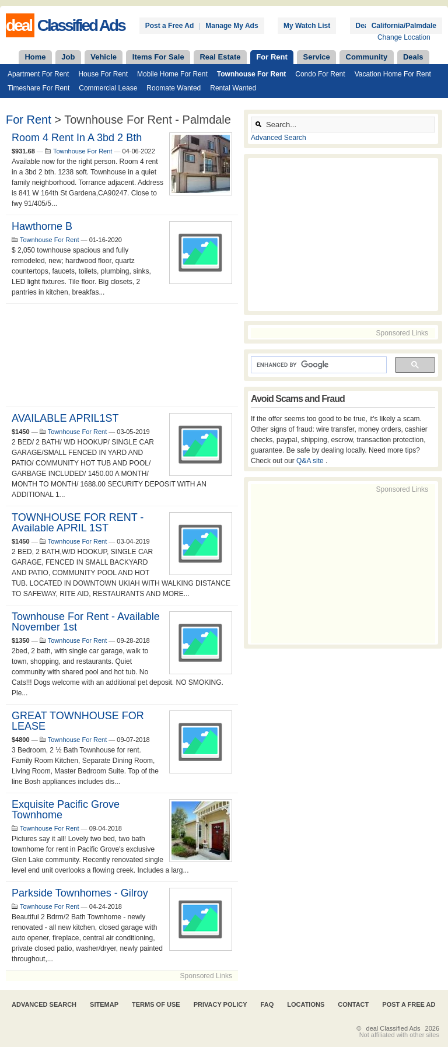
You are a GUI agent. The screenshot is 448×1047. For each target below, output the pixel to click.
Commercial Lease (108, 88)
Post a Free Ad (169, 26)
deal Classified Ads (393, 1028)
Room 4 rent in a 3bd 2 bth (77, 137)
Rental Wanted (233, 88)
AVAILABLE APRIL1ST (65, 418)
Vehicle (103, 56)
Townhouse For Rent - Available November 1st (86, 622)
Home (35, 56)
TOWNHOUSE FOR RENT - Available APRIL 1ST (78, 523)
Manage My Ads (231, 26)
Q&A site (311, 461)
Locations (305, 1004)
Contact (353, 1004)
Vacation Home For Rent (393, 74)
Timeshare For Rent (38, 88)
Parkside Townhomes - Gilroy (80, 893)
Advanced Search (278, 138)
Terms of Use (156, 1004)
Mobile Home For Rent (172, 74)
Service (316, 56)
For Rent (271, 56)
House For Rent (103, 74)
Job (68, 56)
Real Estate (220, 56)
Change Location (403, 37)
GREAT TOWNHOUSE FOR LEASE (78, 721)
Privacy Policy (220, 1004)
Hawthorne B (42, 226)
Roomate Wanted (173, 88)
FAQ (267, 1004)
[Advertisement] (122, 355)
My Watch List (307, 26)
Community (367, 56)
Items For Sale (158, 56)
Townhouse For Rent (251, 74)
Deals (413, 56)
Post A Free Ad (408, 1004)
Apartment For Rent (38, 74)
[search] (318, 365)
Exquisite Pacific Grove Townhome (66, 810)
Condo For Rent (320, 74)
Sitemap (104, 1004)
